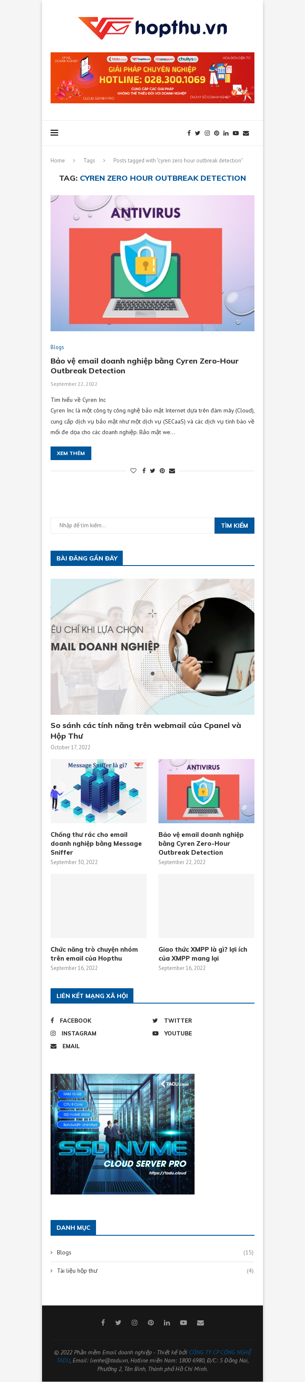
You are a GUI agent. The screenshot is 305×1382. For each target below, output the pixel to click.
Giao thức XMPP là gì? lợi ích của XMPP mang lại (202, 953)
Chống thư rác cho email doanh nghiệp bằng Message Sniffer (96, 843)
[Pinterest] (216, 133)
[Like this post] (133, 471)
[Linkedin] (226, 133)
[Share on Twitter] (152, 471)
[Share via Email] (172, 471)
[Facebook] (189, 133)
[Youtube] (236, 133)
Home (58, 160)
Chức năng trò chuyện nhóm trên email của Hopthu (94, 953)
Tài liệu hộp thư (155, 1271)
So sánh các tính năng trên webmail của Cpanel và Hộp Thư (146, 731)
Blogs (58, 347)
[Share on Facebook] (144, 471)
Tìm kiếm (234, 525)
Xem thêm (71, 453)
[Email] (246, 133)
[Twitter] (198, 133)
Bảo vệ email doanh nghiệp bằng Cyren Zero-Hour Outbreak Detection (201, 843)
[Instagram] (207, 133)
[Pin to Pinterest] (162, 471)
